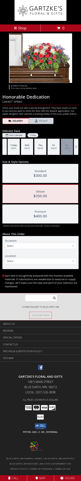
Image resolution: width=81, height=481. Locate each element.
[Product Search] (41, 298)
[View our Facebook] (40, 369)
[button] (40, 426)
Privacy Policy (19, 469)
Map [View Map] (40, 478)
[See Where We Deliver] (40, 315)
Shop (20, 27)
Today (33, 135)
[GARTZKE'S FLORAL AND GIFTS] (41, 20)
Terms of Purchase (41, 469)
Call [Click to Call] (13, 478)
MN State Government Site (55, 463)
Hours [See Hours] (67, 478)
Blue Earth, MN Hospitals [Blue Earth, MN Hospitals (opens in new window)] (60, 458)
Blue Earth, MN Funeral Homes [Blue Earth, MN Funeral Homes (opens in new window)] (24, 458)
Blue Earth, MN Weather (24, 463)
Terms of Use (62, 469)
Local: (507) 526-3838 (40, 392)
